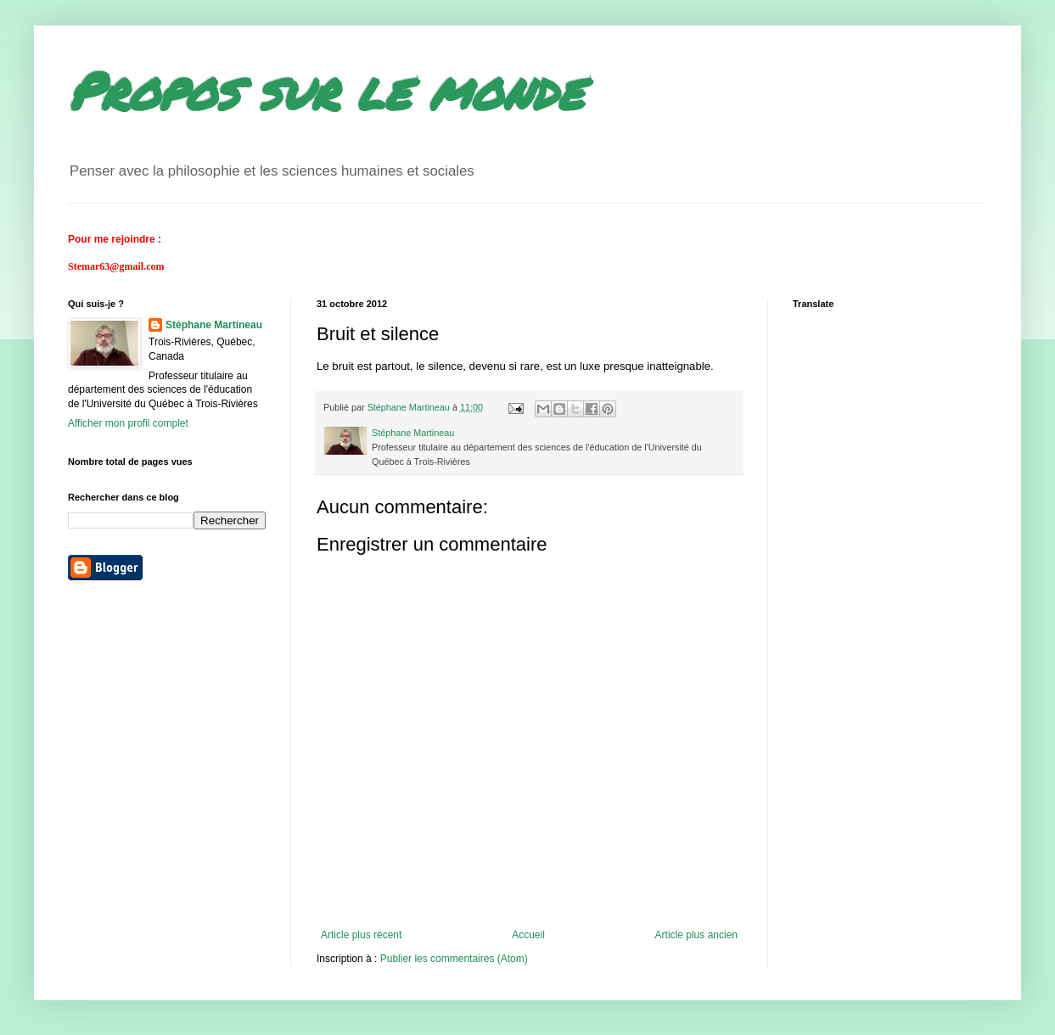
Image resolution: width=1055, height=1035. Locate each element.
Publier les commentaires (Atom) (454, 959)
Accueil (528, 935)
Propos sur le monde (325, 89)
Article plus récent (361, 935)
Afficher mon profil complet (128, 423)
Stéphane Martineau (214, 325)
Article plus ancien (696, 935)
